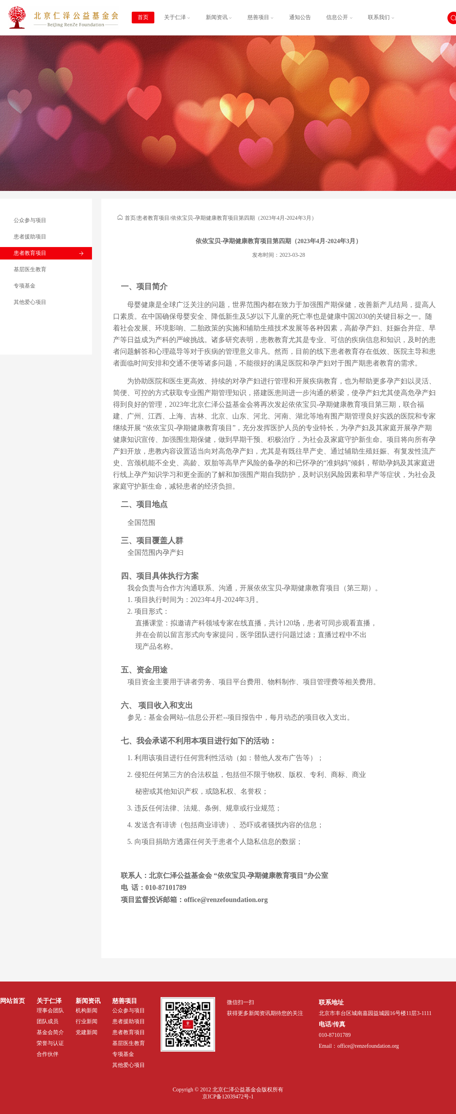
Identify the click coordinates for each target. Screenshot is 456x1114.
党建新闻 (86, 1032)
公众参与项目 (30, 220)
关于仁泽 (177, 17)
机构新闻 (86, 1010)
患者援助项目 (30, 237)
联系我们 (381, 17)
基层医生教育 (30, 269)
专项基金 (24, 286)
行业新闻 (86, 1021)
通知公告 (300, 17)
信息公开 (339, 17)
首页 (143, 17)
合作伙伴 (47, 1054)
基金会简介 (50, 1032)
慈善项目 (260, 17)
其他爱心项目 (30, 302)
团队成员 (47, 1021)
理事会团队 (50, 1010)
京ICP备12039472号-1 (227, 1097)
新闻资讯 (219, 17)
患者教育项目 (30, 253)
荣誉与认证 (50, 1043)
